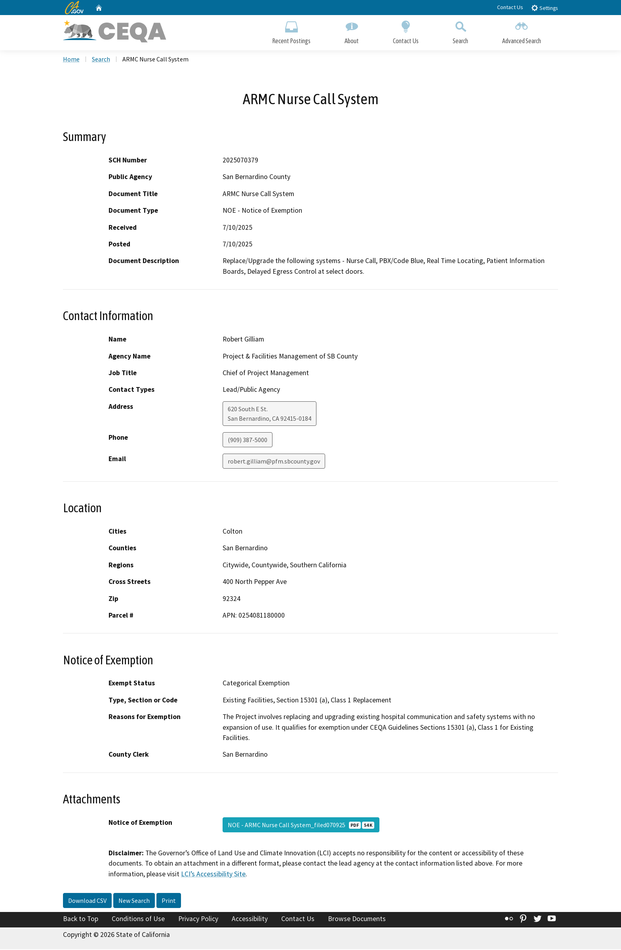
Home (71, 60)
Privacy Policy (198, 919)
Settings (544, 7)
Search (460, 30)
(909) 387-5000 (247, 440)
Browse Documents (357, 919)
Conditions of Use (138, 919)
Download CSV (87, 901)
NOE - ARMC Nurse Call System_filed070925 (301, 826)
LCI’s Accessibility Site (213, 874)
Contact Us (510, 7)
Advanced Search (521, 30)
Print (169, 901)
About (352, 30)
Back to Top (80, 919)
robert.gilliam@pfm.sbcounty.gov (274, 462)
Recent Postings (291, 30)
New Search (134, 901)
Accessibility (250, 919)
